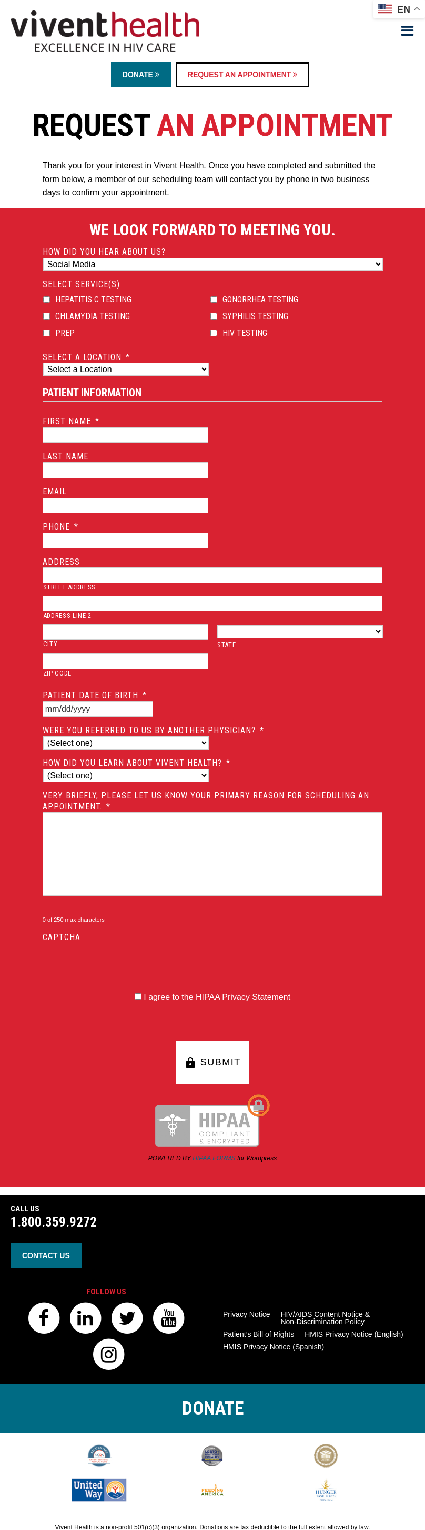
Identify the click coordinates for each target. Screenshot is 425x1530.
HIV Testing (244, 333)
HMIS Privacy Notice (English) (354, 1334)
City (50, 643)
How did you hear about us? (104, 252)
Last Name (65, 456)
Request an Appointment (242, 74)
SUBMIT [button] (212, 1063)
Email (55, 492)
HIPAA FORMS (214, 1158)
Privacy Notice (246, 1314)
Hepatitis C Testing (93, 299)
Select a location (86, 357)
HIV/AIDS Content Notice (325, 1318)
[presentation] (123, 963)
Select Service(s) (81, 284)
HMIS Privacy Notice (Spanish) (273, 1347)
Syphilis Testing (255, 316)
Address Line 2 (67, 615)
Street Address (69, 587)
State (226, 644)
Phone (60, 527)
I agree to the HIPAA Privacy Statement (217, 997)
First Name (71, 421)
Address (61, 562)
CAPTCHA (61, 937)
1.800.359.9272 (54, 1222)
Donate (141, 74)
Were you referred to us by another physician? (153, 730)
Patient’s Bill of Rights (258, 1334)
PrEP (65, 333)
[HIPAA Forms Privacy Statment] (138, 996)
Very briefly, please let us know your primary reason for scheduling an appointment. (206, 800)
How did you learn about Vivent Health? (136, 763)
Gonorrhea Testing (260, 299)
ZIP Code (57, 673)
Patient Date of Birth (95, 695)
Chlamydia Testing (92, 316)
